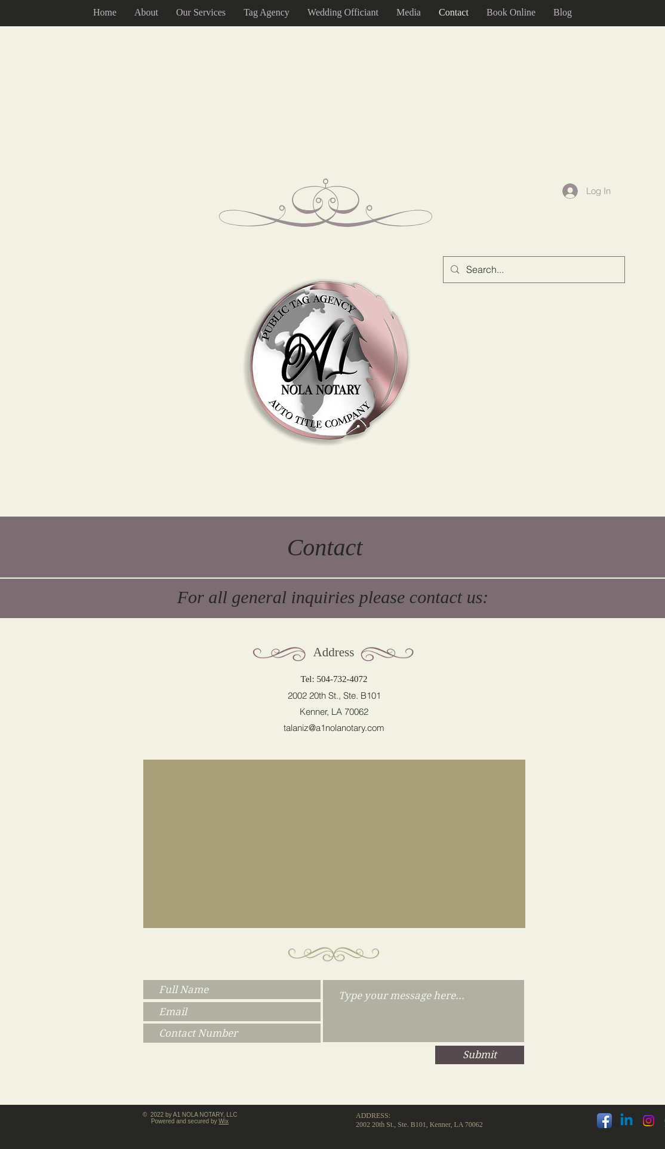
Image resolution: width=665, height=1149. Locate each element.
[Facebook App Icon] (604, 1120)
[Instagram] (648, 1120)
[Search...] (532, 269)
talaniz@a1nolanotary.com (334, 727)
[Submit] (479, 1055)
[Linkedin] (626, 1120)
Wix (223, 1121)
